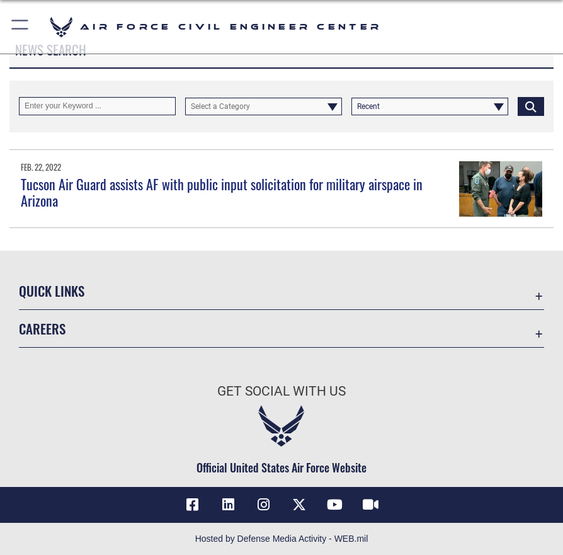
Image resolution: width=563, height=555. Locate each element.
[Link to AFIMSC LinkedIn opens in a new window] (228, 504)
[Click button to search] (531, 106)
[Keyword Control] (97, 106)
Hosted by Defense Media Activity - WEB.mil (281, 539)
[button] (20, 27)
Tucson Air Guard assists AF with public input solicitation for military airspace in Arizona (222, 192)
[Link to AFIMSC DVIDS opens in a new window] (370, 504)
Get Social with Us (281, 391)
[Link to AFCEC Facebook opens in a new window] (192, 504)
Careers (42, 328)
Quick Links (51, 290)
